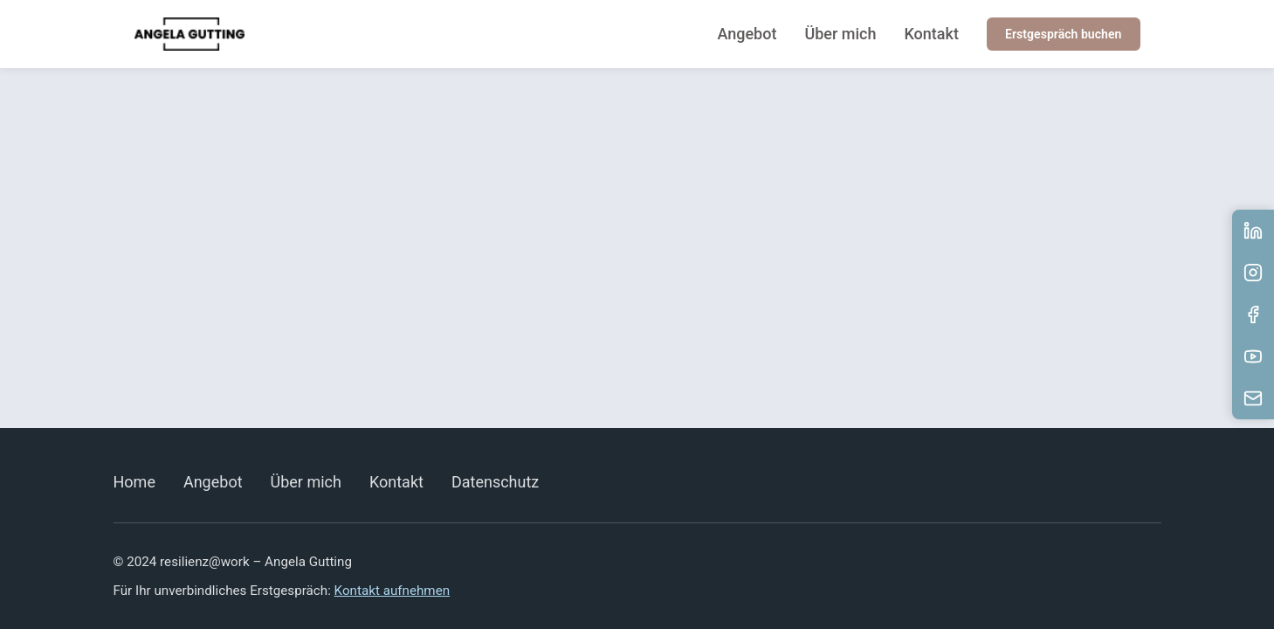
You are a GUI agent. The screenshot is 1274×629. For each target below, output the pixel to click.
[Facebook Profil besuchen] (1253, 314)
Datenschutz (495, 482)
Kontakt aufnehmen (392, 590)
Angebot (748, 33)
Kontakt (933, 33)
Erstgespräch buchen (1064, 34)
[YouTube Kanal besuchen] (1253, 356)
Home (134, 482)
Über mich (842, 33)
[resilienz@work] (189, 35)
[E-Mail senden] (1253, 398)
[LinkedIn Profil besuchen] (1253, 231)
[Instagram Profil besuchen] (1253, 273)
